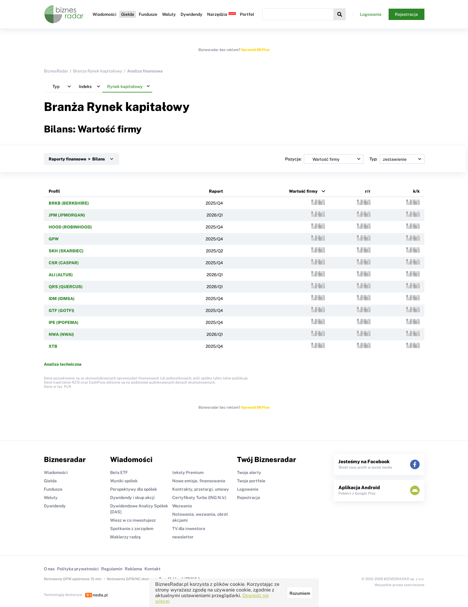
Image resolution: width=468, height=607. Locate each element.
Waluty (169, 14)
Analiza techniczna (62, 364)
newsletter (183, 537)
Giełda (127, 14)
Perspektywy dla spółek (133, 489)
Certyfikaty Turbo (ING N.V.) (199, 497)
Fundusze (148, 14)
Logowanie (370, 14)
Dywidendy (191, 14)
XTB (53, 346)
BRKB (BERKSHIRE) (69, 203)
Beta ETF (119, 472)
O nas (49, 568)
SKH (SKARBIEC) (66, 250)
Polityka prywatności (78, 568)
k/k (416, 191)
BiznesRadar (56, 71)
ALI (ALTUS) (61, 274)
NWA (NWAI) (61, 334)
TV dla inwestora (188, 528)
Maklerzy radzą (125, 537)
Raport (216, 191)
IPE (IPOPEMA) (63, 322)
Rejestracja (406, 14)
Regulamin (111, 568)
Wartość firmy (303, 191)
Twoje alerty (249, 472)
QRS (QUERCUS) (66, 286)
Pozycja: (324, 159)
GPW (54, 239)
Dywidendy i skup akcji (132, 497)
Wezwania (182, 505)
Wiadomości (104, 14)
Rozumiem (300, 593)
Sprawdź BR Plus (255, 50)
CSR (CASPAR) (64, 262)
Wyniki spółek (124, 480)
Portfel (247, 14)
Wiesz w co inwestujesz (133, 520)
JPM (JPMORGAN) (67, 215)
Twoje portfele (251, 480)
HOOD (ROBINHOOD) (70, 227)
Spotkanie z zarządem (131, 528)
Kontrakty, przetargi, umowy (200, 489)
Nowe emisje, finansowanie (198, 480)
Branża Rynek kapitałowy (97, 71)
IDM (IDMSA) (62, 298)
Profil (54, 191)
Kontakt (152, 568)
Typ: (397, 159)
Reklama (133, 568)
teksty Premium (188, 472)
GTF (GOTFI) (61, 310)
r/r (367, 191)
